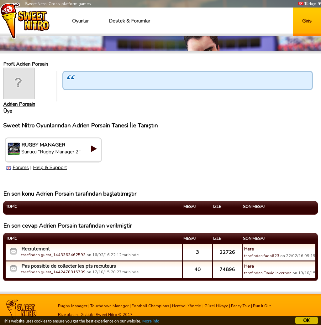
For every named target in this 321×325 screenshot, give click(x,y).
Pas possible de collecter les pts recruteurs (68, 266)
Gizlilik (87, 314)
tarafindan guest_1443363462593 (53, 255)
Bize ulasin (68, 314)
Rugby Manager (72, 306)
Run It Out (262, 306)
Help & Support (50, 167)
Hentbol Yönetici (187, 306)
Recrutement (35, 249)
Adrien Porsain (19, 104)
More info (150, 321)
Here (249, 249)
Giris (307, 21)
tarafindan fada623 (261, 256)
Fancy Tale (240, 306)
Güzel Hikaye (216, 306)
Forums (21, 167)
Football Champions (150, 306)
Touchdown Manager (109, 306)
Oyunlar (80, 21)
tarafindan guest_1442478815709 (53, 272)
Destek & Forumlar (129, 21)
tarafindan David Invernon (268, 273)
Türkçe (307, 4)
